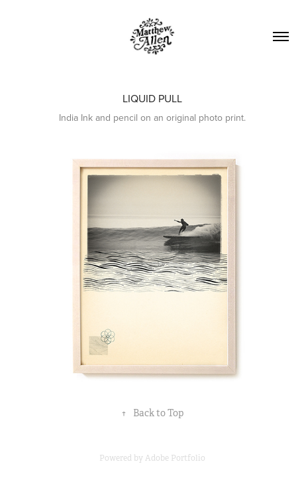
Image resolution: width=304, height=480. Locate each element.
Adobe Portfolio (175, 458)
